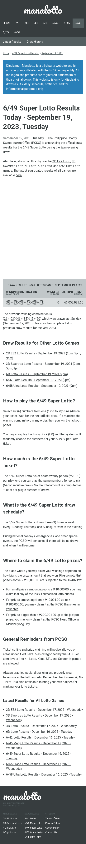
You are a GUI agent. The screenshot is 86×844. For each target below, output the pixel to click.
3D (27, 23)
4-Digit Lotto (9, 827)
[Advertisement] (43, 228)
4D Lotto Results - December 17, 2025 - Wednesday (41, 726)
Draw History (35, 41)
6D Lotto (30, 166)
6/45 (67, 23)
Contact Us (51, 832)
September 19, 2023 (52, 53)
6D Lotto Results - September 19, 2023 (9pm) (37, 374)
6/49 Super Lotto (33, 827)
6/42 (55, 23)
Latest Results (12, 41)
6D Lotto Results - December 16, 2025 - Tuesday (39, 732)
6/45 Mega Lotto (33, 823)
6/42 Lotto (45, 166)
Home (6, 53)
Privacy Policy (52, 823)
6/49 (78, 23)
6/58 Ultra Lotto (69, 166)
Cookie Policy (52, 827)
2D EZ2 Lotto (61, 161)
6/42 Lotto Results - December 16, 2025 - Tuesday (40, 737)
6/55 (6, 32)
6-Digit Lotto (9, 832)
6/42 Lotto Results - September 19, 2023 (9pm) (38, 380)
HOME (7, 23)
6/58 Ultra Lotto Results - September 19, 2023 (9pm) (41, 386)
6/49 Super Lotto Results (25, 53)
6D (45, 23)
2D (18, 23)
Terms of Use (52, 818)
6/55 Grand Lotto (33, 832)
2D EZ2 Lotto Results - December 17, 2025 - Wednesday (44, 710)
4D (36, 23)
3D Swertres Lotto (12, 823)
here (19, 175)
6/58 (17, 32)
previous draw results (17, 328)
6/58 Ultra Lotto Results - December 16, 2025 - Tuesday (44, 774)
